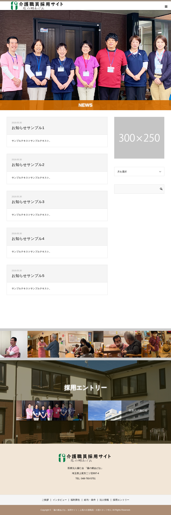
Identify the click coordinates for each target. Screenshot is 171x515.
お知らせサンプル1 (28, 128)
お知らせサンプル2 (28, 165)
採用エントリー (121, 499)
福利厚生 (75, 499)
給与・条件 (90, 499)
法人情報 (104, 499)
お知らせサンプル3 (28, 202)
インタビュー (60, 499)
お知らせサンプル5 (28, 276)
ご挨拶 (45, 499)
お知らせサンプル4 (28, 239)
